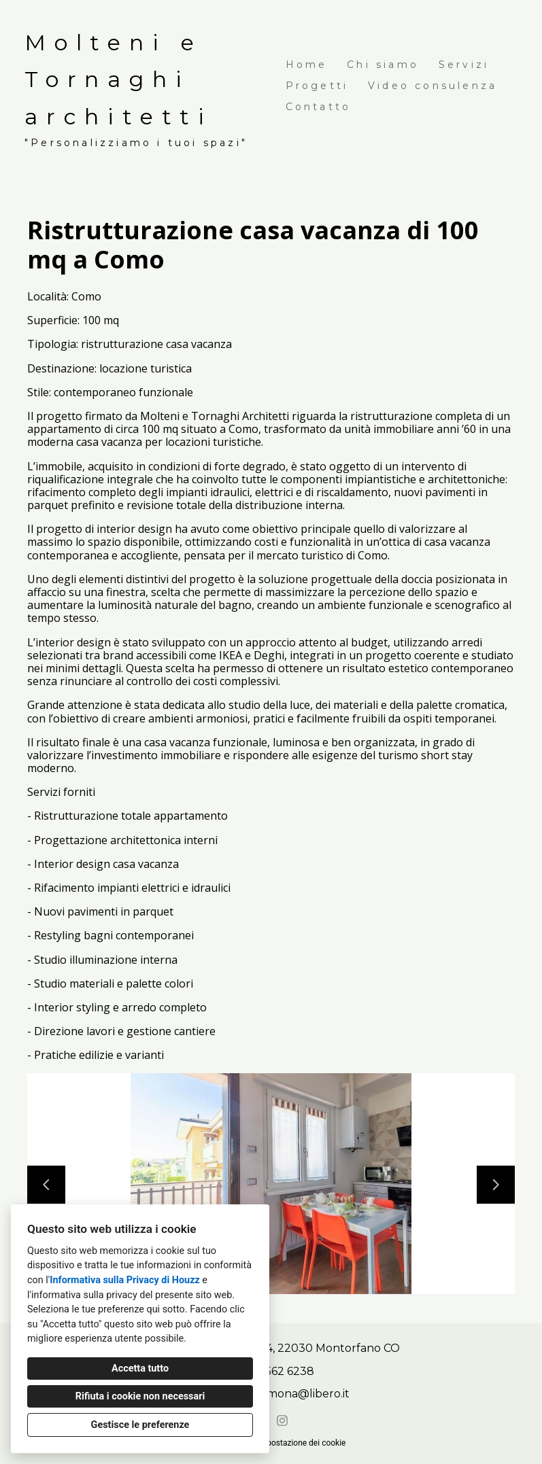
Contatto (319, 107)
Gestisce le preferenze (140, 1425)
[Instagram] (282, 1420)
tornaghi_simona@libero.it (278, 1393)
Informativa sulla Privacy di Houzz (125, 1280)
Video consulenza (432, 86)
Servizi (464, 64)
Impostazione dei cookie (301, 1443)
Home (307, 64)
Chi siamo (383, 64)
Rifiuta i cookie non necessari (140, 1396)
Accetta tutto (140, 1368)
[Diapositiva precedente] (46, 1185)
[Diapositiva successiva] (496, 1185)
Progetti (317, 86)
